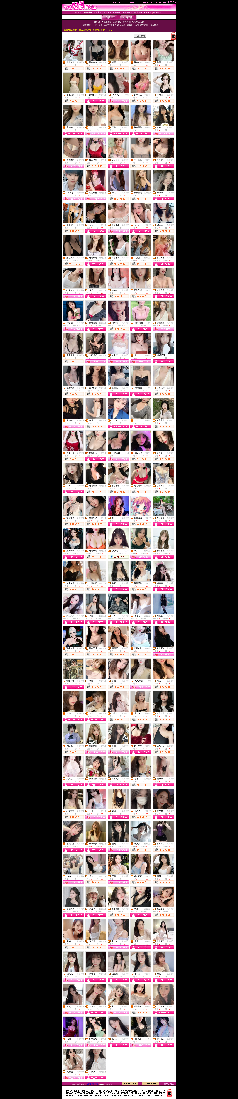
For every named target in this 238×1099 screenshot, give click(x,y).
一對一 (148, 323)
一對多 (126, 95)
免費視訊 (80, 62)
